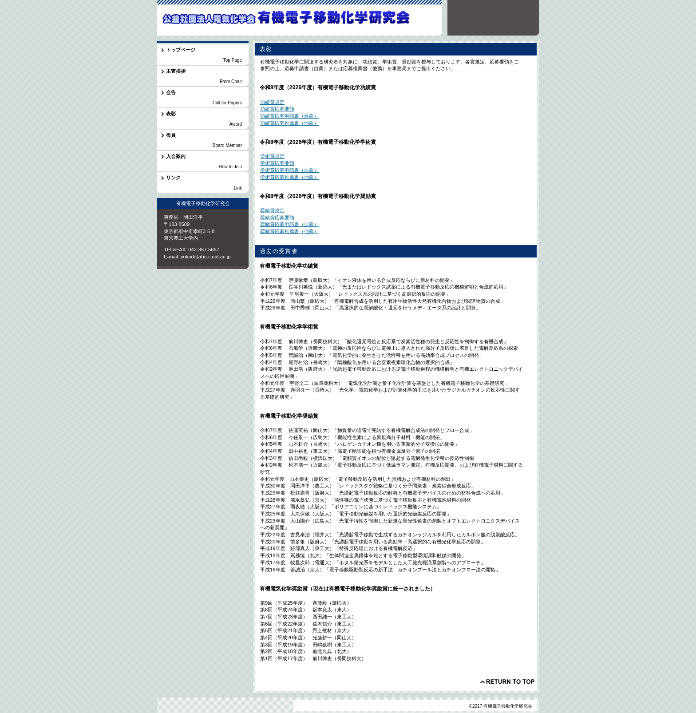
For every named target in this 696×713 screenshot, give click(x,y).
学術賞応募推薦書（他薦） (289, 177)
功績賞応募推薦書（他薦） (289, 123)
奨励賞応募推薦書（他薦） (289, 231)
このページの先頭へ (507, 681)
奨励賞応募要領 (277, 217)
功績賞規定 (272, 102)
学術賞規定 (272, 156)
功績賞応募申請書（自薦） (289, 116)
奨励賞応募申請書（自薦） (289, 224)
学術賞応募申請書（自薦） (289, 170)
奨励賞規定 (272, 210)
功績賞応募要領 (277, 108)
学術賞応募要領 (277, 163)
